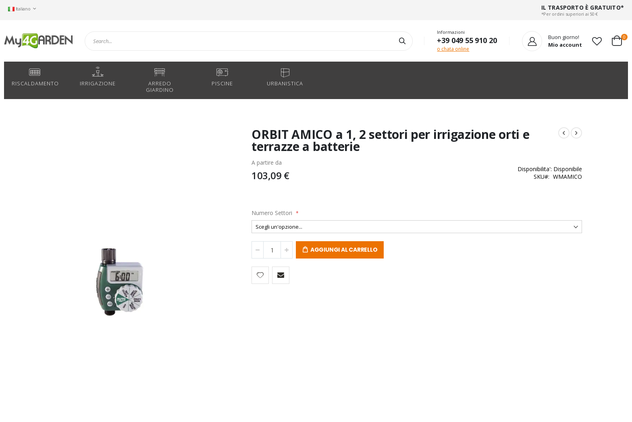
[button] (597, 41)
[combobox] (249, 41)
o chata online (453, 49)
